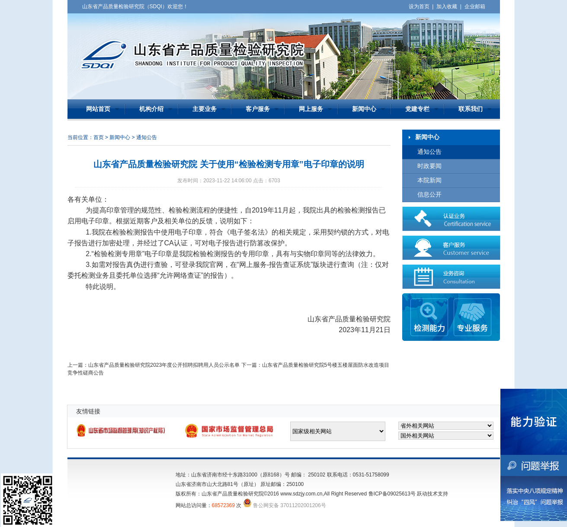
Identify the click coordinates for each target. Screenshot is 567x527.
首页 (98, 137)
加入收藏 (446, 6)
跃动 (422, 494)
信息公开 (429, 194)
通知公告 (429, 152)
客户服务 (258, 109)
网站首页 (98, 109)
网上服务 (311, 109)
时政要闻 (429, 166)
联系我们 (470, 109)
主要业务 (204, 109)
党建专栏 (417, 109)
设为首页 (419, 6)
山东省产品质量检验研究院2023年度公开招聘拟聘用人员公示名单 (164, 365)
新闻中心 (364, 109)
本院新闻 (429, 180)
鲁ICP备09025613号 (392, 494)
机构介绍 (151, 109)
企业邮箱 (474, 6)
